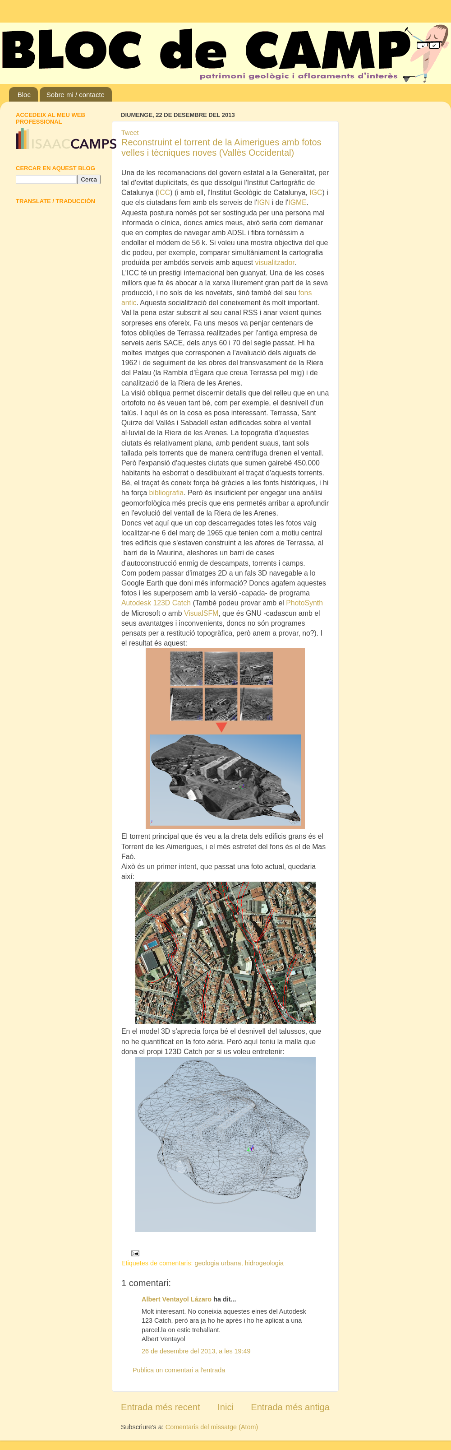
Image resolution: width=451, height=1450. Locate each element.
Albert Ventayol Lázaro (177, 1299)
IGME (297, 202)
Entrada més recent (160, 1407)
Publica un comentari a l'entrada (179, 1370)
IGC (315, 192)
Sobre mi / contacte (75, 94)
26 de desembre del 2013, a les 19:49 (196, 1351)
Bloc (24, 94)
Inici (225, 1407)
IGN (263, 202)
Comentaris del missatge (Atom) (212, 1427)
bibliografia (166, 493)
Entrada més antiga (290, 1407)
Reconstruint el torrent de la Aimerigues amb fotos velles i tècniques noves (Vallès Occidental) (221, 147)
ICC (164, 192)
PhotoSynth (304, 603)
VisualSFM (201, 613)
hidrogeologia (264, 1263)
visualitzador (275, 262)
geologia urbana (217, 1263)
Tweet (129, 132)
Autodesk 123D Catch (156, 603)
